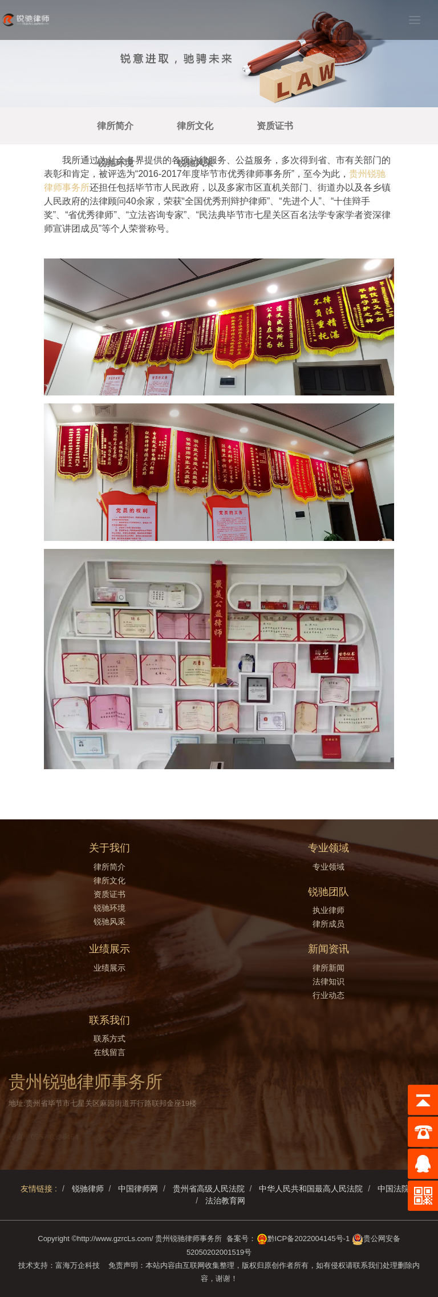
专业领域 (328, 866)
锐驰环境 (115, 163)
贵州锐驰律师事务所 (188, 1238)
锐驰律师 (88, 1188)
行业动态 (328, 995)
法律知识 (328, 981)
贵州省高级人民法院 (209, 1188)
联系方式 (109, 1038)
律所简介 (115, 126)
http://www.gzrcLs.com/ (115, 1238)
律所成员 (328, 923)
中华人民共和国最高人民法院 (311, 1188)
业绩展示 (109, 967)
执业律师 (328, 910)
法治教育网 (225, 1200)
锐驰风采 (195, 163)
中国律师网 (138, 1188)
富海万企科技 (79, 1265)
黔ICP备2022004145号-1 (308, 1238)
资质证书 (275, 126)
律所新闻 (328, 967)
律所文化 (195, 126)
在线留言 (109, 1052)
